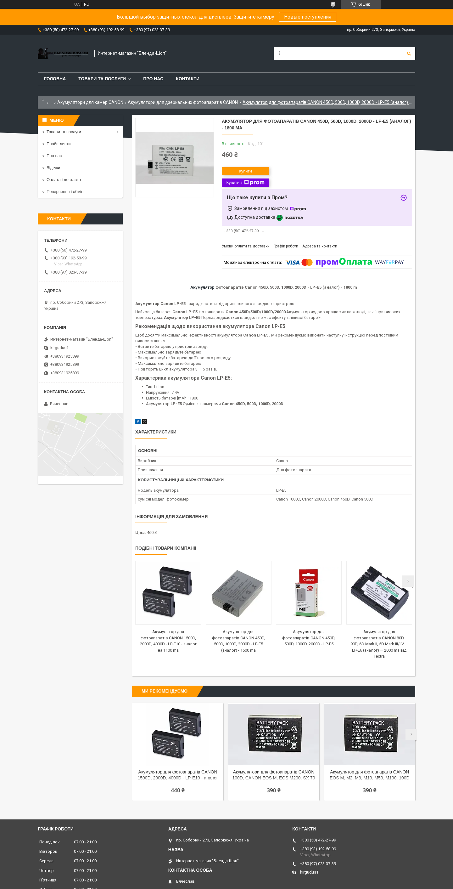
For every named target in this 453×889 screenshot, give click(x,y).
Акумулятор (202, 287)
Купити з (245, 182)
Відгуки (53, 167)
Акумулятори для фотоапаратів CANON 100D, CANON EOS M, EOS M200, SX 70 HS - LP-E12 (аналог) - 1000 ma (273, 775)
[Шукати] (409, 53)
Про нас (153, 78)
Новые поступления (307, 17)
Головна (55, 78)
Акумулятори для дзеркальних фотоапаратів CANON (183, 102)
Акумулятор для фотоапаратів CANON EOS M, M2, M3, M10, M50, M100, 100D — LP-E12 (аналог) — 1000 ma (370, 775)
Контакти (187, 78)
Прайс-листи (58, 143)
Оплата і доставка (64, 179)
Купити (245, 171)
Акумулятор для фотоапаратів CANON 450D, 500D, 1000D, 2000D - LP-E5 (308, 637)
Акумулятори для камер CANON (90, 102)
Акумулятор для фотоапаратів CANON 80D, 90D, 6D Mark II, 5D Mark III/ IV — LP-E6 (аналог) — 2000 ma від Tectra (379, 644)
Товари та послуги (102, 78)
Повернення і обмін (65, 191)
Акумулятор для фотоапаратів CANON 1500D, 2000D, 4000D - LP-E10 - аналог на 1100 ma (177, 775)
